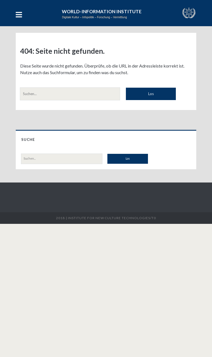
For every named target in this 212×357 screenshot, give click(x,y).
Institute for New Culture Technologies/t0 (112, 218)
